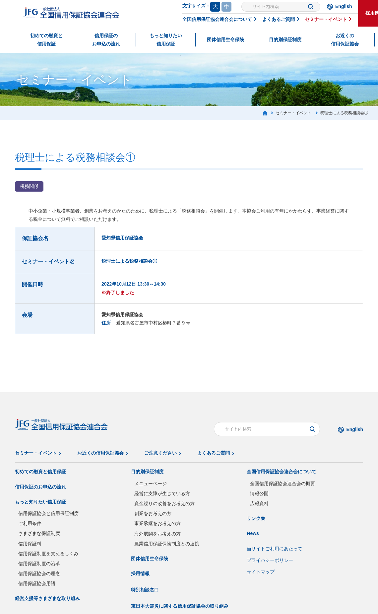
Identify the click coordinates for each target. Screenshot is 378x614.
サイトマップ (261, 571)
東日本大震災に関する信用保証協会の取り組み (179, 606)
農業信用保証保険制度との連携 (166, 543)
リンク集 (256, 518)
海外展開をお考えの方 (157, 533)
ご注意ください (160, 453)
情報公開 (259, 493)
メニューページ (150, 483)
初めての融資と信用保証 (46, 39)
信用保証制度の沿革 (39, 563)
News (253, 533)
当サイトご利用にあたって (274, 548)
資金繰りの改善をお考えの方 (164, 503)
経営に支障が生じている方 (162, 493)
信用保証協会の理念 (39, 573)
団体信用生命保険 (225, 39)
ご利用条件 (29, 523)
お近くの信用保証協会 (345, 39)
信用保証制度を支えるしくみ (48, 553)
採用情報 (140, 573)
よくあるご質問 (278, 19)
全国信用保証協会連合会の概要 (282, 483)
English (343, 6)
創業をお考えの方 (152, 513)
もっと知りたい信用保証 (166, 39)
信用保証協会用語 (36, 583)
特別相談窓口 (145, 589)
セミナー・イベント (326, 19)
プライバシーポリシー (270, 560)
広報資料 (259, 503)
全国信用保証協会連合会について (217, 19)
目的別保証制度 (285, 39)
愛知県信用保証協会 (122, 237)
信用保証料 (29, 543)
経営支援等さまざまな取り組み (47, 598)
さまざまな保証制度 (39, 533)
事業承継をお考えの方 (157, 523)
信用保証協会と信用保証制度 (48, 513)
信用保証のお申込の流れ (106, 39)
